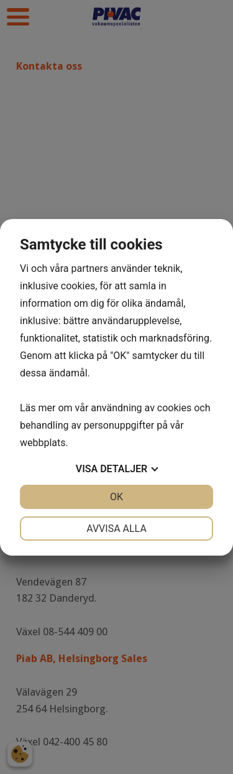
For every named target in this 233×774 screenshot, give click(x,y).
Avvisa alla (116, 528)
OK (116, 497)
